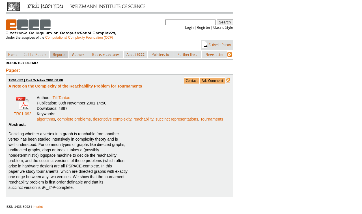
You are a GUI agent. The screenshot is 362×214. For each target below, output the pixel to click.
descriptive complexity (112, 119)
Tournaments (211, 119)
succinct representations (177, 119)
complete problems (73, 119)
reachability (143, 119)
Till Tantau (61, 97)
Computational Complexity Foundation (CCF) (79, 38)
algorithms (46, 119)
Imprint (38, 206)
